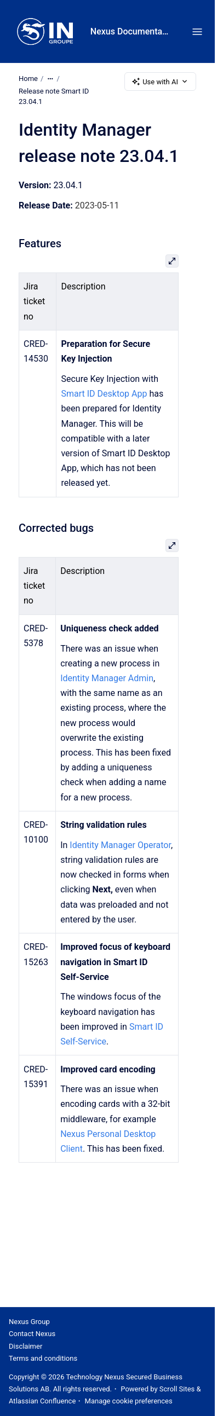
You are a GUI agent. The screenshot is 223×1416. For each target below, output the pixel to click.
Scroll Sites (177, 1389)
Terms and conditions (43, 1358)
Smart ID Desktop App (104, 394)
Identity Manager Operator (120, 845)
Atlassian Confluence (42, 1401)
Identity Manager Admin (106, 678)
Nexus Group (29, 1322)
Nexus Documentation (130, 31)
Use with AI (160, 81)
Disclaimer (25, 1346)
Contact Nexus (32, 1334)
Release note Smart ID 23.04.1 (54, 96)
